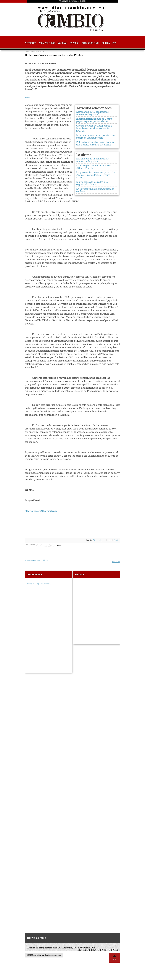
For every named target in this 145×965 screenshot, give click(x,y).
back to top (116, 562)
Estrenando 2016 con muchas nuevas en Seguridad (92, 113)
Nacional (63, 43)
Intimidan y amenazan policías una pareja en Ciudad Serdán (95, 136)
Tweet (27, 97)
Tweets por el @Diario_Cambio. (39, 584)
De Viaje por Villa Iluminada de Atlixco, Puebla (93, 166)
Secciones (30, 43)
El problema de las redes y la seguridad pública (92, 183)
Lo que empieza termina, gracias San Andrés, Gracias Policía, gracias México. (96, 175)
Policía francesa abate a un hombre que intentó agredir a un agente (95, 143)
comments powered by (36, 560)
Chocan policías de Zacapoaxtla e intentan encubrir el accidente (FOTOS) (94, 128)
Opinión (106, 43)
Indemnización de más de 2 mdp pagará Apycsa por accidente (94, 120)
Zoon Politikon (47, 43)
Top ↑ (114, 958)
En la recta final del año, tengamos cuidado (95, 190)
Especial (75, 43)
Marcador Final (91, 43)
